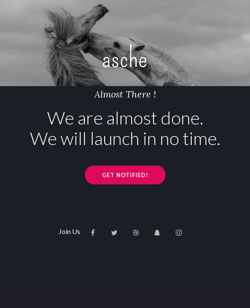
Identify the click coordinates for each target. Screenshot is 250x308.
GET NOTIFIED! (125, 175)
